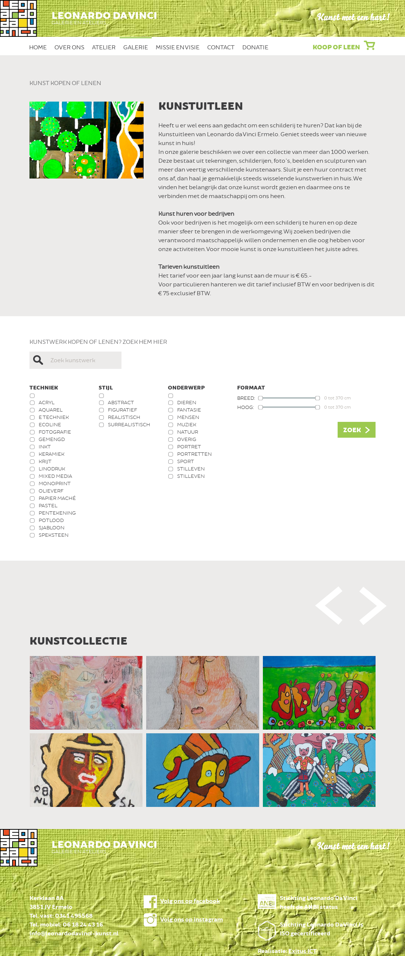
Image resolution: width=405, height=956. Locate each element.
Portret (189, 447)
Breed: (246, 398)
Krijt (45, 461)
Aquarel (51, 410)
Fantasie (189, 410)
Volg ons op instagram (191, 920)
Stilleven (191, 469)
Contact (221, 47)
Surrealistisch (129, 424)
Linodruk (52, 469)
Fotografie (55, 432)
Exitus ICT (302, 951)
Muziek (186, 424)
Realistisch (124, 417)
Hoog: (245, 407)
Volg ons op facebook (190, 901)
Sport (185, 461)
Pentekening (57, 513)
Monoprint (55, 483)
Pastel (48, 505)
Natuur (187, 432)
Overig (186, 439)
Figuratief (122, 410)
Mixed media (55, 476)
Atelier (104, 47)
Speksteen (53, 535)
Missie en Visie (178, 47)
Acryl (46, 402)
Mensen (188, 417)
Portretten (194, 454)
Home (38, 47)
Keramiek (51, 454)
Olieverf (51, 491)
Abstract (121, 402)
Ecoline (50, 424)
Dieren (186, 402)
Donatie (255, 47)
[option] (202, 733)
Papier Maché (57, 498)
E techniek (54, 417)
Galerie (135, 47)
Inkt (45, 447)
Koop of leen (336, 47)
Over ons (69, 47)
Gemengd (52, 439)
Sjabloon (51, 528)
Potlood (51, 520)
